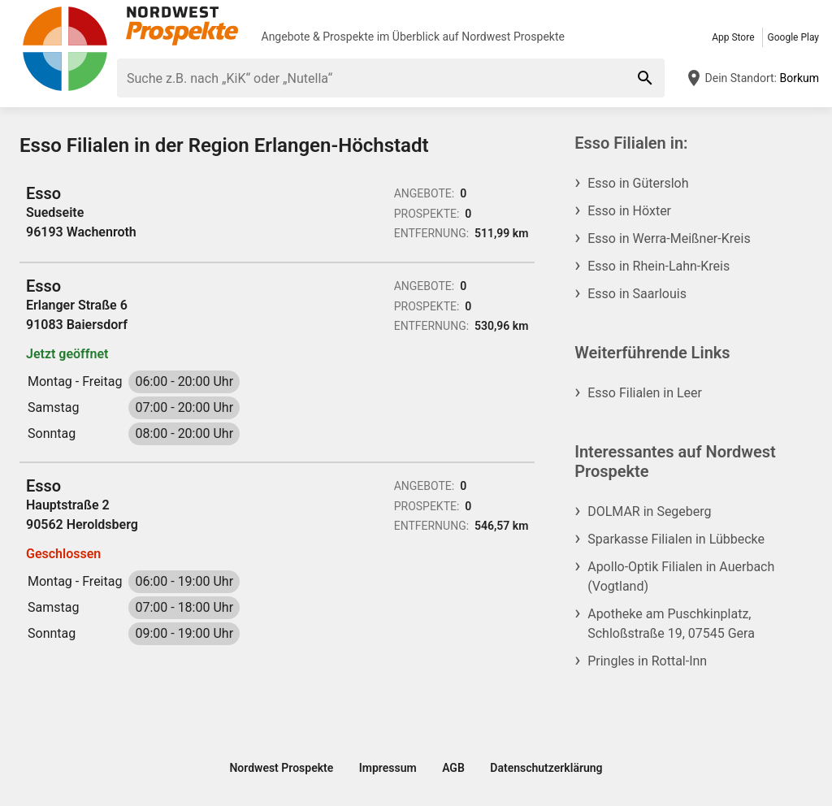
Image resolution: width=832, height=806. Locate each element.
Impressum (388, 767)
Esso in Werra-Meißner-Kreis (668, 238)
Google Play (793, 37)
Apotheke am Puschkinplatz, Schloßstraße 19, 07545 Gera (671, 623)
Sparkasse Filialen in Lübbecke (676, 539)
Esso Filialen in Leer (644, 393)
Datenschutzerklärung (546, 767)
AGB (453, 767)
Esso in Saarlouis (637, 293)
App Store (733, 37)
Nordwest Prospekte (513, 36)
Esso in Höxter (629, 211)
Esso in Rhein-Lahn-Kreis (658, 266)
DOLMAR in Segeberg (649, 511)
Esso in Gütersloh (637, 183)
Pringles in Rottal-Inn (647, 661)
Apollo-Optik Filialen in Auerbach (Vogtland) (680, 576)
